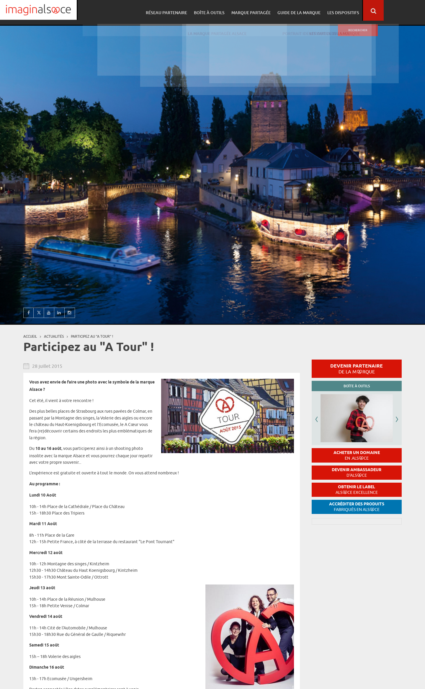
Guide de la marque (338, 10)
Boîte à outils (250, 10)
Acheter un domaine (357, 455)
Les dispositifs (382, 10)
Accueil (30, 336)
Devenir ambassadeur (356, 472)
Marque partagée (291, 10)
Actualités (54, 336)
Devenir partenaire (356, 368)
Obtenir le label (357, 489)
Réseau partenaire (208, 10)
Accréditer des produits (356, 507)
